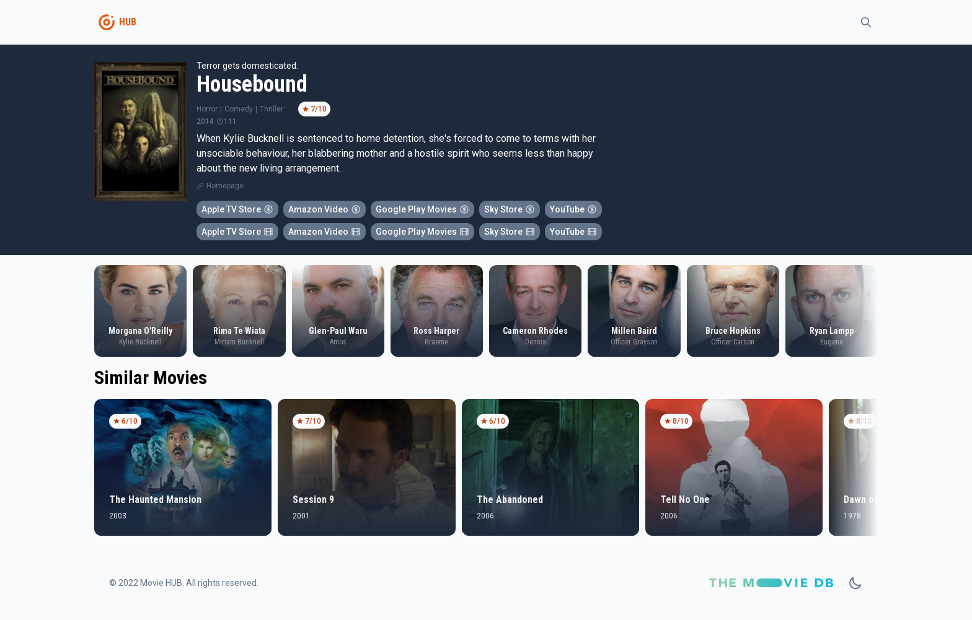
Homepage (225, 185)
